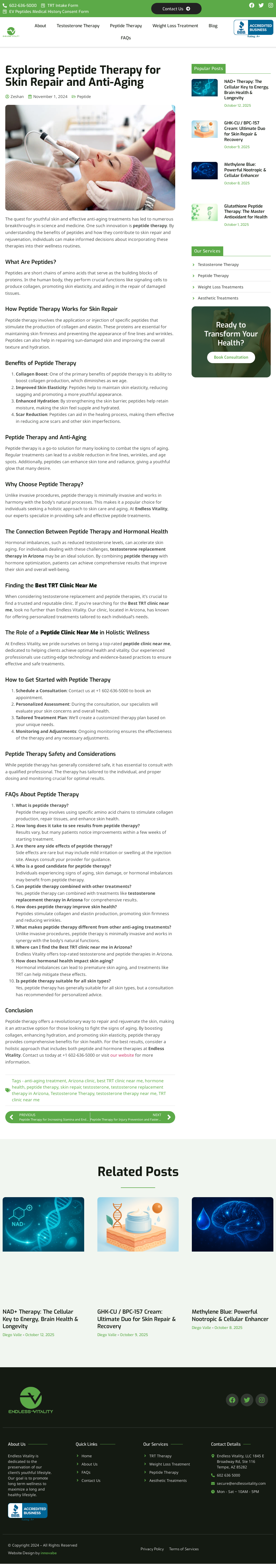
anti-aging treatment (45, 1081)
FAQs (126, 38)
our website (122, 1055)
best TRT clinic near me (120, 1081)
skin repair (70, 1087)
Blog (213, 26)
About (40, 26)
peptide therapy (42, 1087)
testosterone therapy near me (126, 1094)
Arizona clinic (81, 1081)
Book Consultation (231, 358)
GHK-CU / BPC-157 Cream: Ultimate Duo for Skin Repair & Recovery (244, 131)
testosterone (96, 1087)
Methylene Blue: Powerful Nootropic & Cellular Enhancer (245, 170)
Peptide (84, 96)
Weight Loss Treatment (175, 26)
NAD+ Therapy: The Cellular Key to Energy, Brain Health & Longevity (246, 90)
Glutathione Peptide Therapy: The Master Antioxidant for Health (245, 211)
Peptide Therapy (126, 26)
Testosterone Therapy (78, 26)
